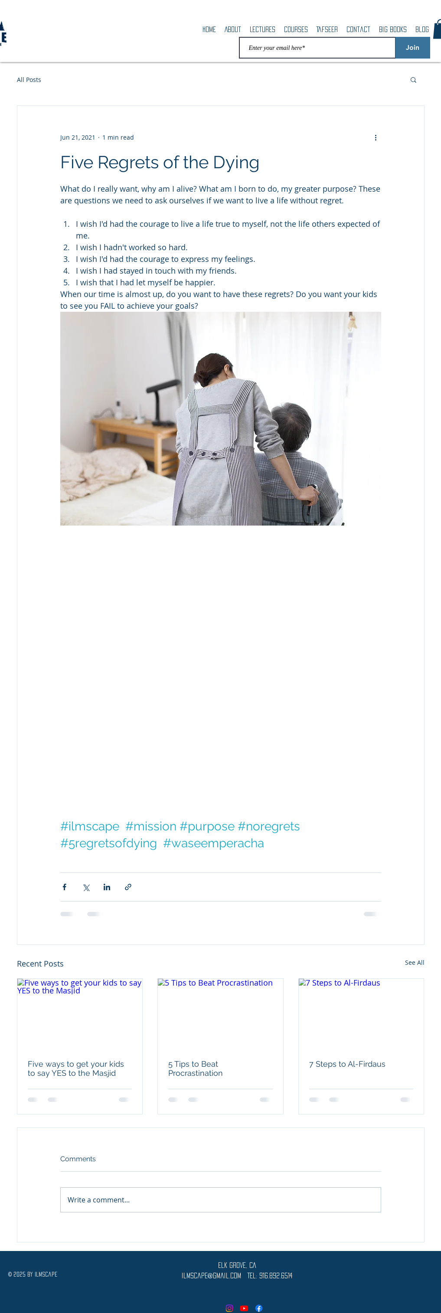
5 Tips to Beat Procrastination (195, 1068)
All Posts (29, 79)
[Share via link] (128, 887)
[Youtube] (244, 1308)
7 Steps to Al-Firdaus (347, 1063)
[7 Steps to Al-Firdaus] (361, 1014)
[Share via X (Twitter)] (86, 887)
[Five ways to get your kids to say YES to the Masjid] (80, 1014)
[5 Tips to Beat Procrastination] (220, 1014)
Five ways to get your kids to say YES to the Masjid (76, 1068)
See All (415, 962)
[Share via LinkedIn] (107, 887)
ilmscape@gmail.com (211, 1275)
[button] (413, 79)
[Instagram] (229, 1308)
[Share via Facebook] (64, 887)
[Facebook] (259, 1308)
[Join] (412, 48)
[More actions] (376, 137)
